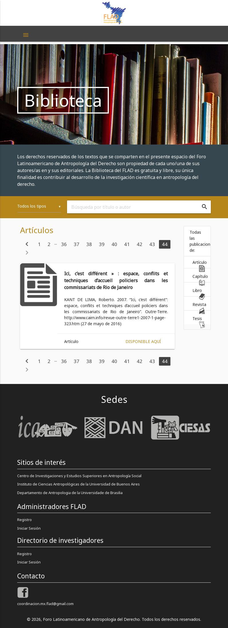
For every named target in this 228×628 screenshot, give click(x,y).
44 (165, 244)
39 (102, 244)
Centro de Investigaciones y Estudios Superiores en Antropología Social (79, 475)
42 (139, 244)
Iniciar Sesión (29, 528)
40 (114, 244)
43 (152, 244)
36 (64, 244)
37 (76, 244)
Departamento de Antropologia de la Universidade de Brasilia (70, 492)
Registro (24, 519)
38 (89, 244)
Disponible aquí (143, 341)
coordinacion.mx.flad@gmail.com (45, 603)
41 (127, 244)
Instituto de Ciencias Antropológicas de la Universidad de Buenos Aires (78, 484)
